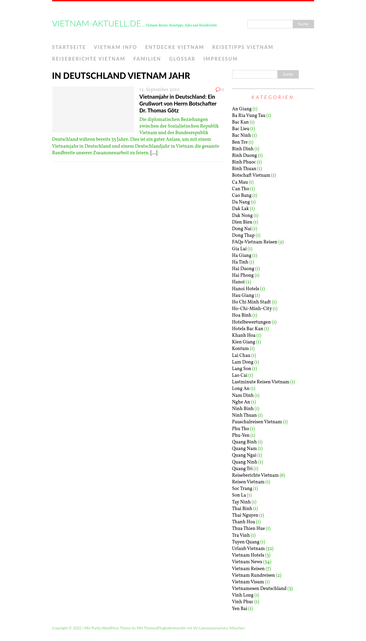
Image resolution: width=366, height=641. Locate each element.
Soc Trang (242, 488)
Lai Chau (241, 355)
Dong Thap (243, 235)
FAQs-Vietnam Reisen (255, 242)
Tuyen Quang (246, 542)
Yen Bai (239, 609)
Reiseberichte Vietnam (88, 59)
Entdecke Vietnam (174, 47)
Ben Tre (240, 142)
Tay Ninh (241, 502)
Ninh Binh (243, 409)
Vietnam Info (115, 47)
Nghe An (241, 402)
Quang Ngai (244, 455)
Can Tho (240, 189)
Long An (241, 388)
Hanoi (238, 282)
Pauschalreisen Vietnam (257, 422)
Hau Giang (243, 295)
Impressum (220, 59)
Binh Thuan (244, 169)
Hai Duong (243, 269)
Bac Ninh (241, 135)
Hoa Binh (242, 315)
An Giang (242, 109)
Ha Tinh (240, 262)
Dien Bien (242, 222)
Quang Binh (244, 442)
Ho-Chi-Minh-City (252, 309)
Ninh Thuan (244, 415)
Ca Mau (240, 182)
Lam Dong (243, 362)
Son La (239, 495)
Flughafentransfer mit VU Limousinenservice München (201, 628)
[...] (154, 153)
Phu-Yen (241, 435)
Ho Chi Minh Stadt (251, 302)
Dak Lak (240, 209)
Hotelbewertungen (251, 322)
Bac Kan (240, 122)
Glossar (182, 59)
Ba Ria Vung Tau (249, 115)
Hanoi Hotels (245, 289)
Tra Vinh (241, 535)
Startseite (69, 47)
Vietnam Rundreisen (253, 575)
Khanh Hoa (244, 335)
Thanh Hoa (243, 522)
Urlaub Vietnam (248, 548)
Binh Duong (244, 155)
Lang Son (241, 369)
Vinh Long (243, 595)
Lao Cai (239, 375)
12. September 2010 (159, 90)
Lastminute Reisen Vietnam (261, 382)
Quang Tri (242, 469)
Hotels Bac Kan (247, 329)
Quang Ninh (244, 462)
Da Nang (241, 202)
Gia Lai (239, 249)
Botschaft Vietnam (251, 175)
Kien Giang (243, 342)
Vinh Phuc (243, 602)
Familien (147, 59)
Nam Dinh (243, 395)
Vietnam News (247, 562)
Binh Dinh (243, 149)
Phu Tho (240, 429)
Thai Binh (242, 509)
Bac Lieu (241, 129)
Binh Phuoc (244, 162)
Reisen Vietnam (248, 482)
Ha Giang (242, 255)
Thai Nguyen (245, 515)
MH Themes (146, 628)
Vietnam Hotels (248, 555)
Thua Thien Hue (248, 528)
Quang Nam (244, 448)
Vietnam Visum (248, 582)
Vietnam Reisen (248, 569)
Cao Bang (242, 195)
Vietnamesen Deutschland (259, 588)
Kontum (240, 348)
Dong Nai (242, 229)
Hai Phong (243, 275)
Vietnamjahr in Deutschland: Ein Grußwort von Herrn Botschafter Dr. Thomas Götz (177, 103)
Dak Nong (242, 215)
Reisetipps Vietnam (243, 47)
